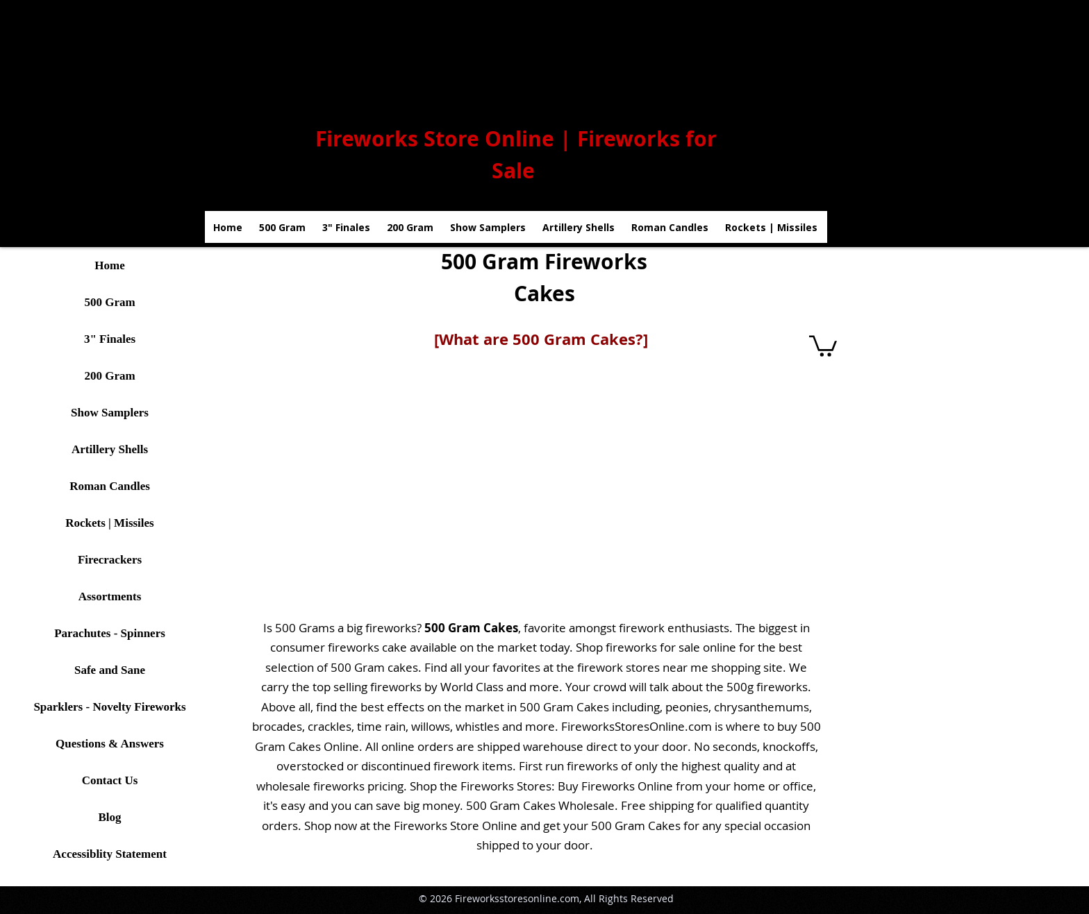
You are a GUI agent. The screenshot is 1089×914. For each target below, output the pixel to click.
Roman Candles (109, 486)
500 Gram (109, 302)
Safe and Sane (109, 670)
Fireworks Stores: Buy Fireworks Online (566, 786)
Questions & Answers (110, 743)
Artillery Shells (110, 449)
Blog (109, 817)
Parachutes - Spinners (109, 633)
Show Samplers (110, 412)
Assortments (110, 596)
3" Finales (109, 339)
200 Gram (109, 375)
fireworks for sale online (671, 647)
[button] (823, 345)
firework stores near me (642, 667)
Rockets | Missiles (109, 523)
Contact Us (110, 780)
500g (740, 687)
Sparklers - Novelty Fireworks (109, 706)
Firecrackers (110, 559)
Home (109, 265)
